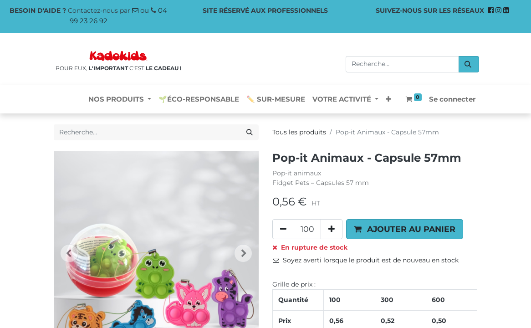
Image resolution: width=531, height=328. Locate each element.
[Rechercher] (469, 64)
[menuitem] (199, 99)
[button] (388, 99)
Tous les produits (299, 132)
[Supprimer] (283, 229)
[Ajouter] (331, 229)
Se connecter (452, 99)
